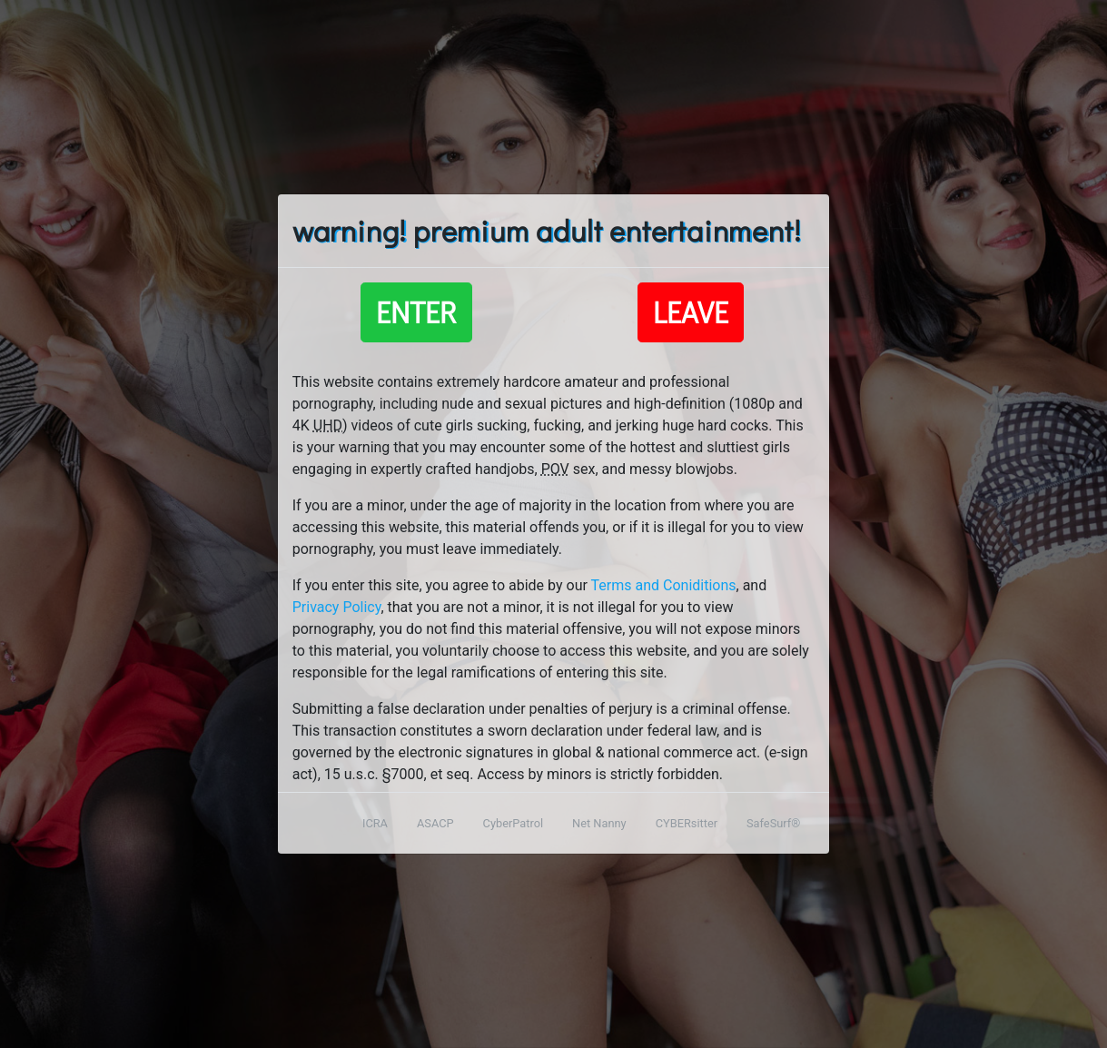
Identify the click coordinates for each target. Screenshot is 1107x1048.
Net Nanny (599, 823)
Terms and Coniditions (663, 585)
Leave (690, 312)
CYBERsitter (686, 823)
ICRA (375, 823)
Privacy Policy (336, 607)
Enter (416, 312)
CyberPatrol (513, 823)
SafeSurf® (773, 823)
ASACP (435, 823)
